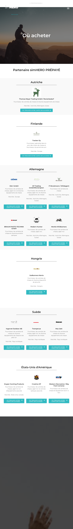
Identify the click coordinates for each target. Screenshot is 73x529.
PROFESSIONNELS (36, 3)
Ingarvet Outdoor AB (14, 329)
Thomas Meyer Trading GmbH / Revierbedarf (36, 99)
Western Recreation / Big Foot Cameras (59, 385)
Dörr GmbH (14, 186)
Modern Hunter (36, 227)
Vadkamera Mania (36, 275)
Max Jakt (58, 329)
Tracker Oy (36, 140)
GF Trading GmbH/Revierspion (36, 187)
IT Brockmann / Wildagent (59, 186)
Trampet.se (36, 329)
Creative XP (36, 384)
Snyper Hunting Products (14, 384)
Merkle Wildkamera (59, 227)
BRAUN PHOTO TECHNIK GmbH (14, 227)
